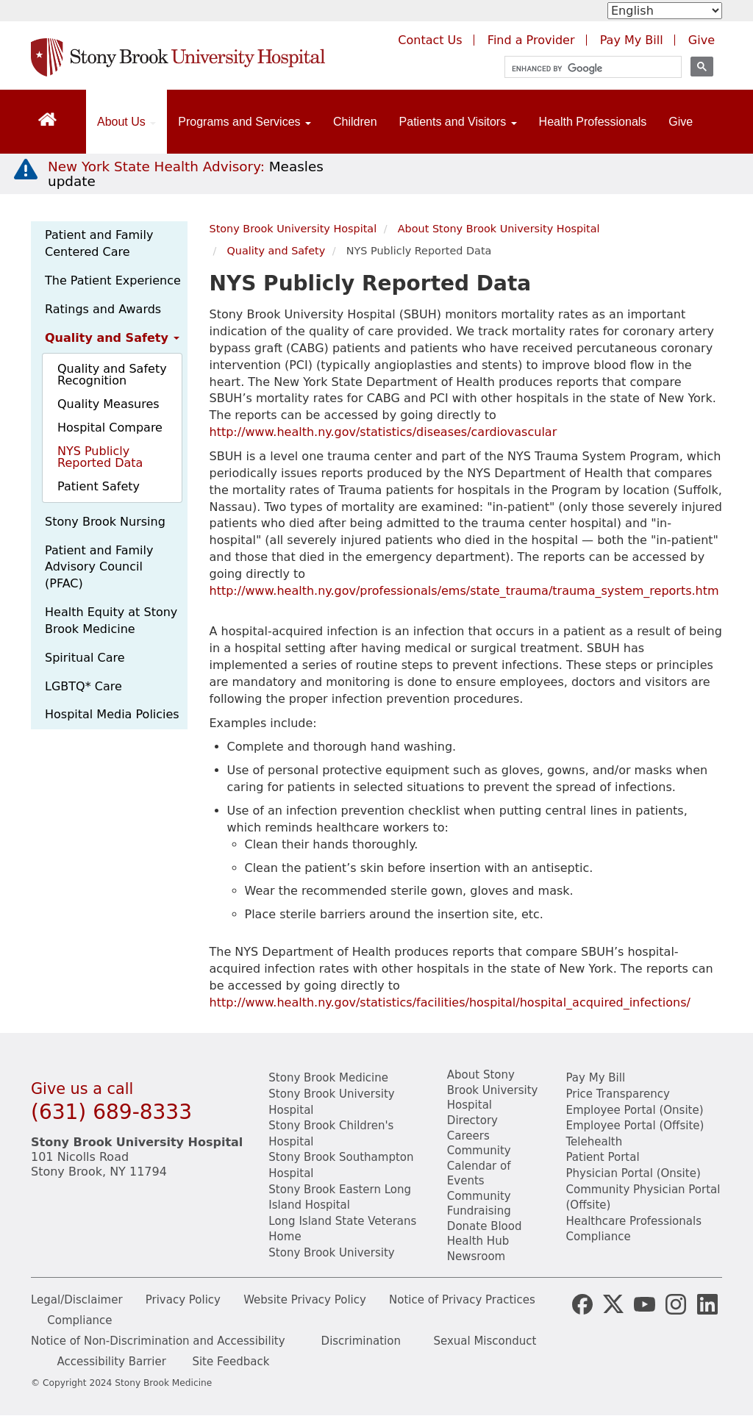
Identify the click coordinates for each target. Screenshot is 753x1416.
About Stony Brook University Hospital (499, 229)
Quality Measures (108, 404)
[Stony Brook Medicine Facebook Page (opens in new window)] (582, 1303)
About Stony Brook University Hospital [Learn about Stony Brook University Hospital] (492, 1090)
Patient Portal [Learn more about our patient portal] (602, 1157)
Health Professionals (593, 121)
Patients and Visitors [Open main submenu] (458, 121)
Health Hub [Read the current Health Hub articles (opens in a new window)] (478, 1241)
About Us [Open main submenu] (126, 121)
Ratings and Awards (103, 309)
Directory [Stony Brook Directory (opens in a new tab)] (472, 1120)
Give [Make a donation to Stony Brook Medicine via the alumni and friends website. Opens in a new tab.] (701, 40)
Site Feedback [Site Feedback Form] (230, 1361)
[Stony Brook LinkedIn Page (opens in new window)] (707, 1303)
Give (680, 121)
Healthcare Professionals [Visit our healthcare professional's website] (633, 1221)
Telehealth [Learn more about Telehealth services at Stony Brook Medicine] (593, 1141)
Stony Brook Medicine (328, 1077)
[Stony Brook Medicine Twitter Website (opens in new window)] (644, 1303)
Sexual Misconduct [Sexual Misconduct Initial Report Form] (484, 1341)
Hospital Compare (110, 428)
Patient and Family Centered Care (99, 243)
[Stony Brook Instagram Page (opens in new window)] (676, 1303)
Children (355, 121)
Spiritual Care (85, 658)
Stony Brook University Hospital (293, 229)
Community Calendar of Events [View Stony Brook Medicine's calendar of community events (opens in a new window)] (479, 1165)
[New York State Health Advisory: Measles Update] (186, 174)
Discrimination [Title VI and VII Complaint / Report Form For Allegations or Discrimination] (361, 1341)
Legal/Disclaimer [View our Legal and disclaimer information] (77, 1299)
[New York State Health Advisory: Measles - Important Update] (26, 170)
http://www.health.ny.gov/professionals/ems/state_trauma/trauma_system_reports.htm (464, 591)
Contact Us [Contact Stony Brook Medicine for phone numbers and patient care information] (430, 40)
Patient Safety (98, 486)
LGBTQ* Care (83, 686)
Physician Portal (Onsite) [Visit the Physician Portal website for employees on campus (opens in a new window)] (632, 1173)
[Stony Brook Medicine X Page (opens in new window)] (613, 1303)
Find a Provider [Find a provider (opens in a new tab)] (531, 40)
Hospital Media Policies (112, 714)
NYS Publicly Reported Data (100, 457)
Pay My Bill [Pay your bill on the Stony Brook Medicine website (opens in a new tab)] (631, 40)
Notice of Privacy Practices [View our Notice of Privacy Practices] (462, 1299)
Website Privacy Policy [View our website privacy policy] (304, 1299)
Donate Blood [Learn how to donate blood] (484, 1226)
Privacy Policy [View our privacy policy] (183, 1299)
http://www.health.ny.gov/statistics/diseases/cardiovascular (383, 432)
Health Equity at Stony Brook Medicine (111, 620)
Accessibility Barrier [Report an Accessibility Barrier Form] (111, 1361)
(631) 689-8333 (111, 1112)
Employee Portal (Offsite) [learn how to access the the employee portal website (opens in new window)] (634, 1125)
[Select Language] (664, 10)
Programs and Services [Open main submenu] (244, 121)
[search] (586, 68)
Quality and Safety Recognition (112, 374)
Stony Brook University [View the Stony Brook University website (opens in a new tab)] (331, 1252)
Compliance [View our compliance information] (597, 1236)
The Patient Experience (113, 280)
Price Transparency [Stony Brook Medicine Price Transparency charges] (617, 1094)
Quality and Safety (112, 338)
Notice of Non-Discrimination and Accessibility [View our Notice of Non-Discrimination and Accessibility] (158, 1341)
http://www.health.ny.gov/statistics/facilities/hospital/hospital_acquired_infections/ (450, 1002)
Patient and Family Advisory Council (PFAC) (99, 567)
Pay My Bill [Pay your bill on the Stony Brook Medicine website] (595, 1077)
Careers (468, 1136)
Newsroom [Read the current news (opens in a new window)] (476, 1256)
